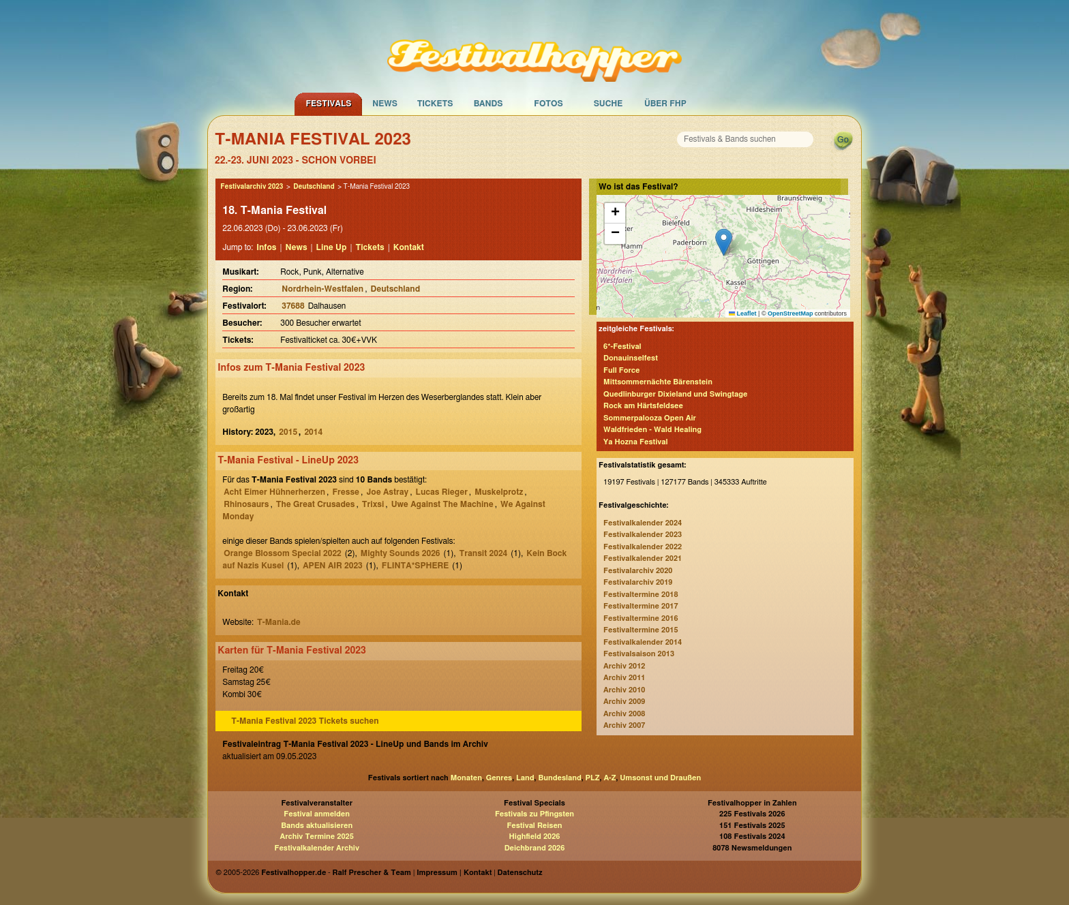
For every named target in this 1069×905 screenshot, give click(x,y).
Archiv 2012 (624, 666)
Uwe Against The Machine (442, 504)
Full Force (621, 370)
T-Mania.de (279, 622)
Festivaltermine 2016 (640, 618)
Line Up (331, 247)
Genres (499, 778)
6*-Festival (622, 346)
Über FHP (665, 103)
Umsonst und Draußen (660, 778)
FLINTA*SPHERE (415, 566)
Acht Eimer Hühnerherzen (274, 492)
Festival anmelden (317, 814)
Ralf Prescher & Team (372, 872)
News (384, 103)
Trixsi (373, 504)
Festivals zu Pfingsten (534, 814)
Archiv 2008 (624, 714)
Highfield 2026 (534, 836)
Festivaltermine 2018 (640, 594)
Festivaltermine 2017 (640, 606)
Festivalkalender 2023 (642, 534)
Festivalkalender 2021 (642, 558)
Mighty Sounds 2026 (400, 553)
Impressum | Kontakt (454, 872)
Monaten (466, 778)
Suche (608, 103)
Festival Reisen (534, 825)
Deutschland (313, 186)
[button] (723, 242)
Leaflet (743, 313)
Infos (266, 247)
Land (525, 778)
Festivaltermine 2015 (640, 630)
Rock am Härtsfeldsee (643, 406)
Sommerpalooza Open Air (649, 418)
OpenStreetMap (790, 313)
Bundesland (559, 778)
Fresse (345, 492)
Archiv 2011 (624, 677)
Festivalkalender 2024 (642, 523)
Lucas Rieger (442, 492)
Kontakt (408, 247)
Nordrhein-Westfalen (322, 289)
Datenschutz (520, 872)
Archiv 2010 (624, 690)
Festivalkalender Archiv (316, 848)
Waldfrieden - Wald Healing (652, 429)
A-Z (609, 778)
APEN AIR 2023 (333, 566)
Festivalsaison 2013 (638, 654)
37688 (293, 306)
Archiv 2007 (624, 725)
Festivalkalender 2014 (642, 642)
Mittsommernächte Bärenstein (657, 382)
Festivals (328, 103)
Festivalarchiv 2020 (637, 570)
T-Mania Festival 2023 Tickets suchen (304, 721)
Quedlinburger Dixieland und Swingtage (675, 394)
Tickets (435, 103)
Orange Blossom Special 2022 (282, 553)
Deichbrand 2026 (535, 848)
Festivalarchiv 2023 (251, 186)
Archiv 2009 (624, 701)
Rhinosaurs (246, 504)
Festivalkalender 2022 (642, 547)
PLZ (593, 778)
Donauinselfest (630, 358)
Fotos (548, 103)
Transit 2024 (484, 553)
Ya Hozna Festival (635, 442)
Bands (488, 103)
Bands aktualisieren (316, 825)
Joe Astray (387, 492)
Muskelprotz (499, 492)
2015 (288, 432)
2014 (313, 432)
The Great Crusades (315, 504)
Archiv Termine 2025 (317, 836)
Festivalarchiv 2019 (637, 582)
